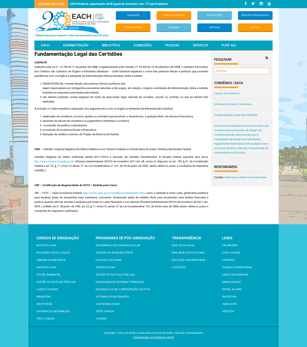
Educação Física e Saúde (53, 252)
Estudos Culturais (108, 259)
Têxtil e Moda (45, 318)
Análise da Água (183, 245)
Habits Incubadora (235, 274)
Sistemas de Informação (53, 311)
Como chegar (231, 252)
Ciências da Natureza (51, 259)
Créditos (228, 311)
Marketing (43, 296)
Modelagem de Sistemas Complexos (120, 281)
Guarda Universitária (237, 267)
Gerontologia (46, 267)
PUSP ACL (229, 45)
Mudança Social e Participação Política (123, 289)
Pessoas (172, 45)
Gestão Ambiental (48, 274)
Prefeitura (229, 296)
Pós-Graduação (133, 27)
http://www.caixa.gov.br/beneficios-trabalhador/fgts (114, 192)
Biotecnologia (46, 245)
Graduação (133, 15)
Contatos (228, 259)
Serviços (200, 45)
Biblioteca (111, 45)
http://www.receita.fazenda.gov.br (54, 161)
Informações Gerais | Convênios (233, 104)
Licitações (179, 267)
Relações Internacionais (255, 15)
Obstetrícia (44, 303)
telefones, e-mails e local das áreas (245, 177)
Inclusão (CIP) (215, 15)
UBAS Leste (229, 303)
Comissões (142, 45)
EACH (45, 45)
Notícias (255, 27)
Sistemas (214, 27)
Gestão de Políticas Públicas (56, 281)
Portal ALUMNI (232, 289)
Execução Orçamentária (188, 259)
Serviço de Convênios (227, 93)
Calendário (230, 245)
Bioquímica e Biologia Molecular (118, 245)
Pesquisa (174, 27)
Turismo (101, 318)
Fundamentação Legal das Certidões (236, 114)
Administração (76, 45)
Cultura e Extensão (174, 15)
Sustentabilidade (108, 303)
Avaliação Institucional (188, 252)
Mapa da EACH (231, 281)
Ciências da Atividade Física (114, 252)
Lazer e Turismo (47, 289)
